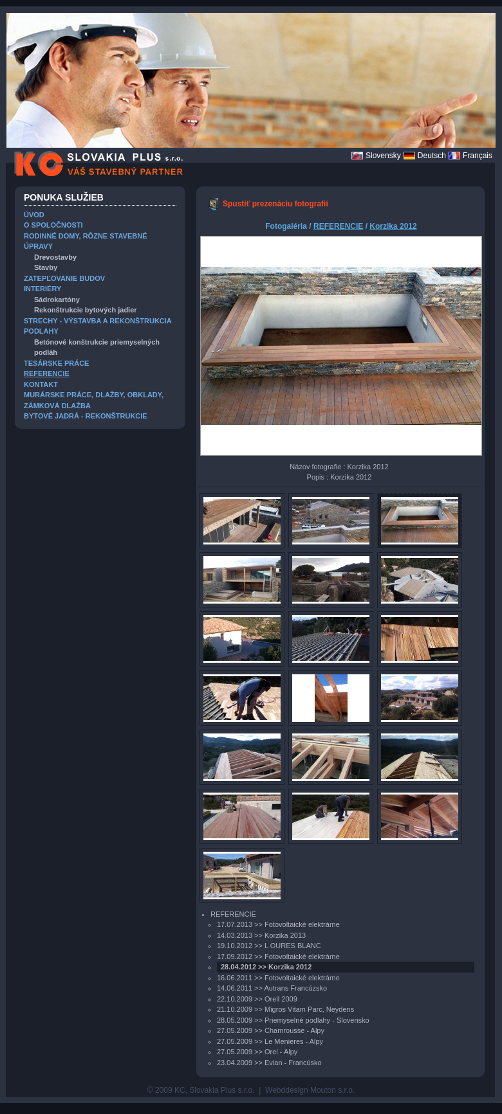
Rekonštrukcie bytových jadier (85, 310)
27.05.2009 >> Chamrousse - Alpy (270, 1030)
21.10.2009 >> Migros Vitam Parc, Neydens (285, 1009)
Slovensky (383, 155)
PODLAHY (41, 331)
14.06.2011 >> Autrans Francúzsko (272, 988)
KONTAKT (41, 384)
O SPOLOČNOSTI (53, 225)
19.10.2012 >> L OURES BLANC (269, 945)
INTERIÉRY (42, 288)
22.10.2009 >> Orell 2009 (257, 999)
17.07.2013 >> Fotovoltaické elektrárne (278, 924)
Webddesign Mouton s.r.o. (310, 1090)
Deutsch (432, 155)
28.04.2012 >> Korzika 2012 (266, 967)
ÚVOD (34, 215)
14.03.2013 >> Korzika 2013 (261, 935)
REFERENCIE (47, 373)
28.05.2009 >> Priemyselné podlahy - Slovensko (293, 1020)
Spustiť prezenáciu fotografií (275, 203)
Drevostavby (55, 257)
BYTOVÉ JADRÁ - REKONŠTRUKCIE (85, 416)
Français (477, 155)
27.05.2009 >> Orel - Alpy (257, 1052)
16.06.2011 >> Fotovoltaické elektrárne (278, 978)
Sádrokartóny (57, 299)
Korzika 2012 (392, 226)
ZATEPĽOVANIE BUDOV (64, 278)
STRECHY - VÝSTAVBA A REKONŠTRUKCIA (98, 321)
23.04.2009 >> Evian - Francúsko (269, 1062)
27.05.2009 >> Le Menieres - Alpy (270, 1041)
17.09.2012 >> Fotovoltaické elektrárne (278, 956)
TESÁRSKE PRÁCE (56, 363)
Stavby (45, 267)
